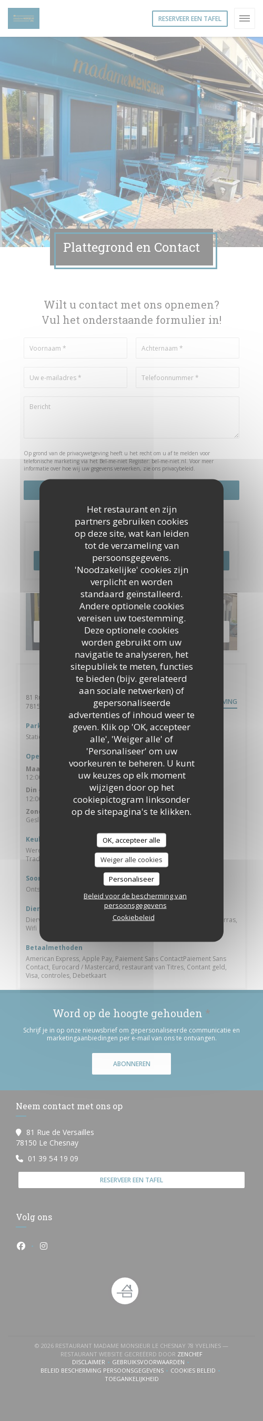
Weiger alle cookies (131, 859)
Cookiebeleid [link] (134, 917)
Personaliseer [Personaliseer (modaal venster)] (131, 878)
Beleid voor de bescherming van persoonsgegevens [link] (135, 900)
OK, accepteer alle (131, 839)
